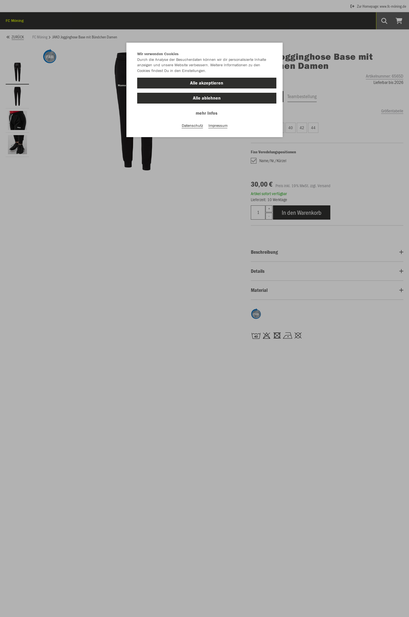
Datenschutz (192, 125)
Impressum (218, 125)
